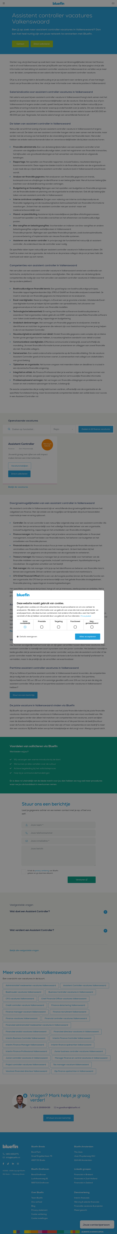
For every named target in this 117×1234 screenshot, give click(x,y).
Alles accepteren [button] (87, 636)
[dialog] (58, 617)
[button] (27, 636)
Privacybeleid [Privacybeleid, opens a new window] (86, 616)
